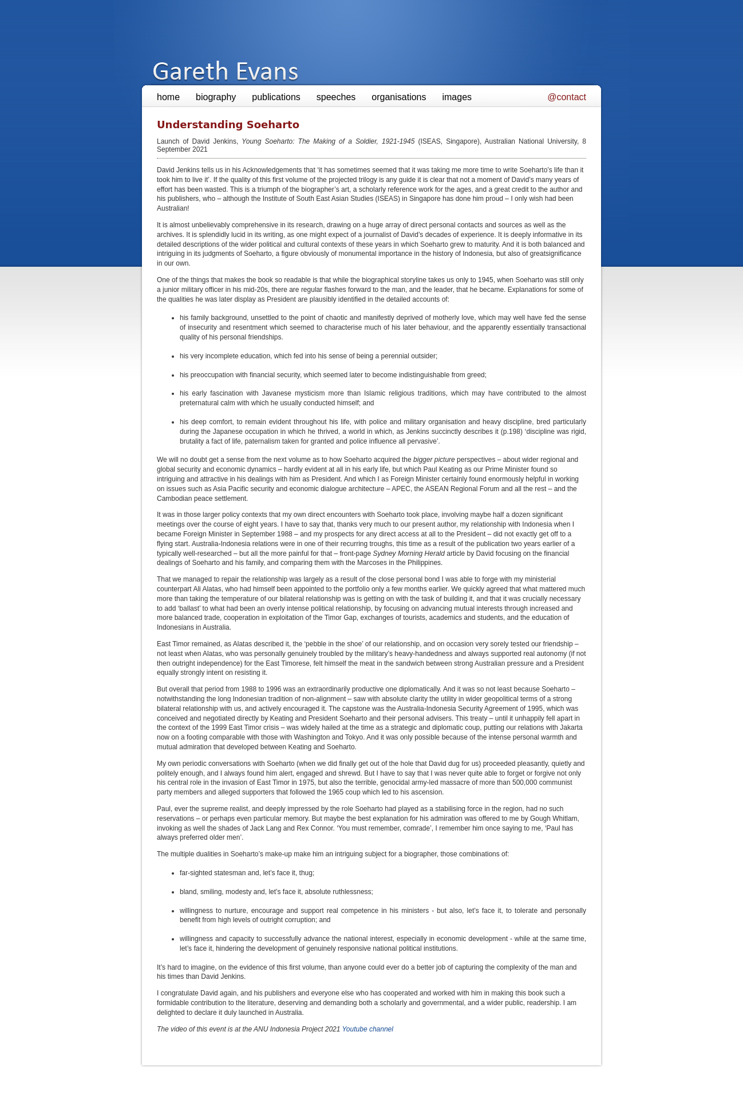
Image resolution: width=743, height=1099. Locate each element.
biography (216, 97)
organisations (399, 97)
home (168, 97)
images (457, 97)
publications (276, 97)
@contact (566, 97)
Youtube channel (367, 1029)
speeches (336, 97)
